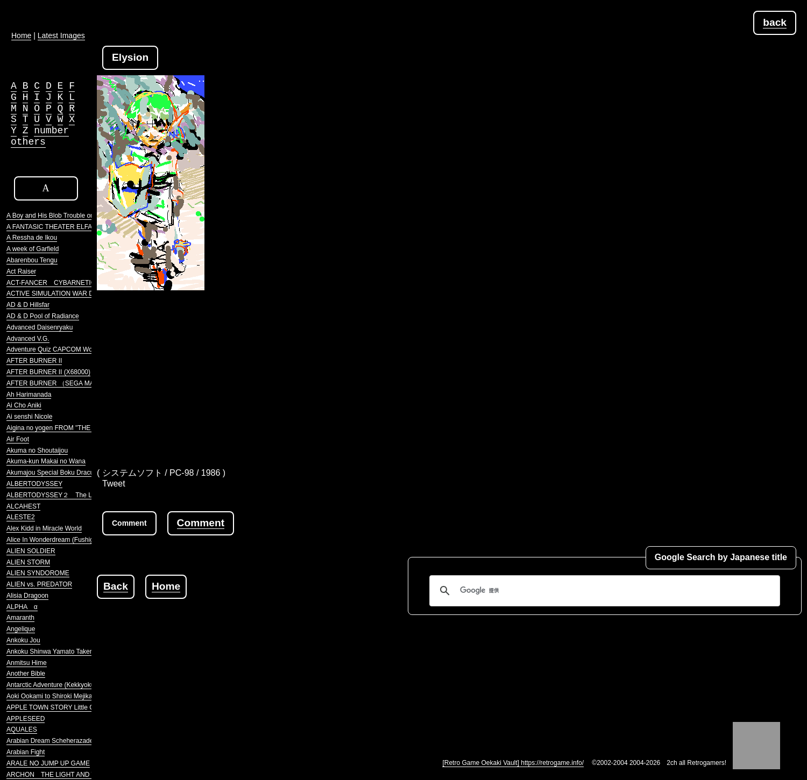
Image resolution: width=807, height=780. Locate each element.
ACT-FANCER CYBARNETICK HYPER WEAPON (80, 283)
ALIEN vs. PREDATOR (39, 584)
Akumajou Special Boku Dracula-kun (58, 472)
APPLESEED (25, 718)
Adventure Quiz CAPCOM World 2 (55, 349)
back (775, 22)
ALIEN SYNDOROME (37, 573)
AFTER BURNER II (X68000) (48, 372)
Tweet (113, 483)
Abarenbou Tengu (32, 260)
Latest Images (61, 35)
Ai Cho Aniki (23, 405)
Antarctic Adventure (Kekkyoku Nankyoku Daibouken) (83, 685)
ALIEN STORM (28, 562)
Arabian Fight (25, 752)
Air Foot (17, 439)
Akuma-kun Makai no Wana (46, 461)
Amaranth (20, 617)
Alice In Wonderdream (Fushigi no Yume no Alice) (77, 539)
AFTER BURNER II (34, 360)
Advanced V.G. (27, 338)
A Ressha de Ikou (31, 237)
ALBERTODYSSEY (34, 484)
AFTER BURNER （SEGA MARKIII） (60, 383)
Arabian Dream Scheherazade (49, 741)
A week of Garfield (32, 249)
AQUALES (21, 729)
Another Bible (25, 673)
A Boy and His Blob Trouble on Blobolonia (66, 215)
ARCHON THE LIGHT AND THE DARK (65, 774)
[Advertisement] (449, 371)
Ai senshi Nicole (29, 416)
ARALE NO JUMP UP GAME (48, 763)
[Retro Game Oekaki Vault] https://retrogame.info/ (513, 763)
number (51, 130)
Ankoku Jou (23, 640)
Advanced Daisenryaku (39, 327)
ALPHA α (22, 607)
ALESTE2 (20, 517)
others (28, 142)
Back (115, 586)
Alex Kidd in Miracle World (44, 528)
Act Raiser (21, 271)
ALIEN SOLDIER (30, 551)
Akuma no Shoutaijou (37, 450)
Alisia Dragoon (27, 595)
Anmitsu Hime (26, 663)
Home (166, 586)
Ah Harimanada (28, 394)
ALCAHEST (23, 506)
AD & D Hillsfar (27, 305)
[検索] (603, 590)
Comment (200, 522)
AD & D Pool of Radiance (42, 316)
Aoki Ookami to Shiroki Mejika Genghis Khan (70, 696)
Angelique (20, 629)
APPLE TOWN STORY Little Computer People (73, 707)
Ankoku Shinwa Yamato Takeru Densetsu (65, 651)
